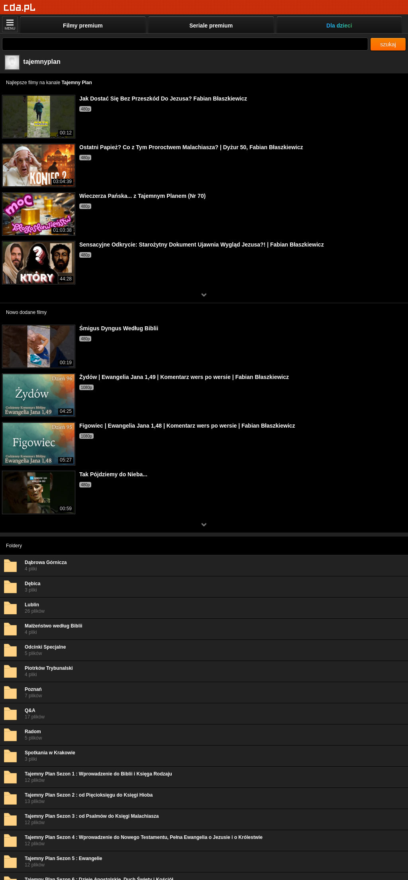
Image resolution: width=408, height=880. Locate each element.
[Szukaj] (185, 44)
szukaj (388, 44)
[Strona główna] (19, 8)
